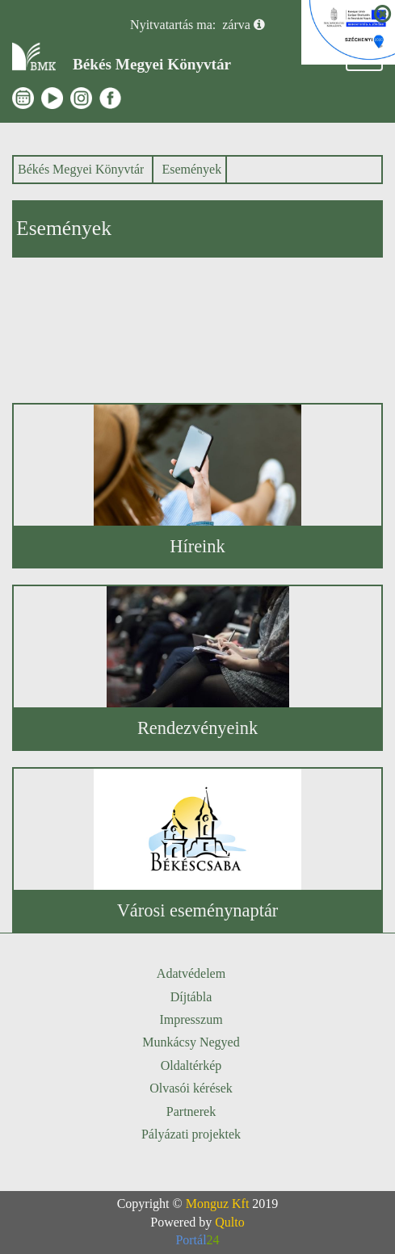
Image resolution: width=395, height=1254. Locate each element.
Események (191, 169)
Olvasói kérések (191, 1088)
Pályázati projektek (191, 1134)
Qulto (229, 1222)
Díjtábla (191, 997)
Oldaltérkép (191, 1065)
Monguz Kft (218, 1203)
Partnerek (191, 1111)
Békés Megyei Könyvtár (81, 169)
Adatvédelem (191, 973)
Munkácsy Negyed (190, 1042)
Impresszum (190, 1019)
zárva (236, 24)
